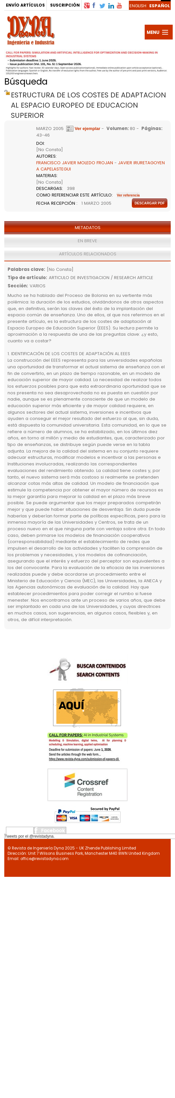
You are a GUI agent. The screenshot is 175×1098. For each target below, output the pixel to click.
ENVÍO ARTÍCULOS (25, 5)
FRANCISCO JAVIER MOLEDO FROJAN (74, 163)
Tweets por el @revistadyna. (30, 836)
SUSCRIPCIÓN (65, 5)
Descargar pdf (149, 203)
